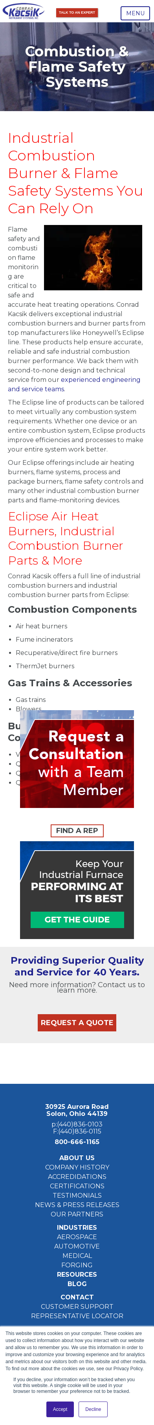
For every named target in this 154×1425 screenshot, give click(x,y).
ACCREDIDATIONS (77, 1176)
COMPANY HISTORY (77, 1167)
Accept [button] (60, 1409)
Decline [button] (93, 1409)
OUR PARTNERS (77, 1214)
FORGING (77, 1265)
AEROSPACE (77, 1237)
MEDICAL (77, 1255)
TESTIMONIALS (77, 1195)
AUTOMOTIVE (77, 1246)
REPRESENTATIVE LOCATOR (77, 1316)
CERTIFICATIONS (77, 1186)
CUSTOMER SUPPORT (77, 1306)
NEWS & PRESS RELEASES (77, 1205)
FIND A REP (77, 830)
